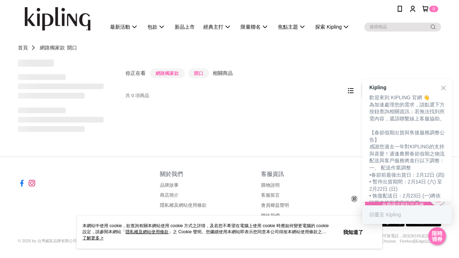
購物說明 (270, 185)
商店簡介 (169, 195)
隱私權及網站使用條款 (183, 205)
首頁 (23, 48)
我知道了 (353, 232)
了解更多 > (92, 237)
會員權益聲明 (275, 205)
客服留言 (270, 195)
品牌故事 (169, 185)
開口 (72, 48)
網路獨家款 (52, 48)
